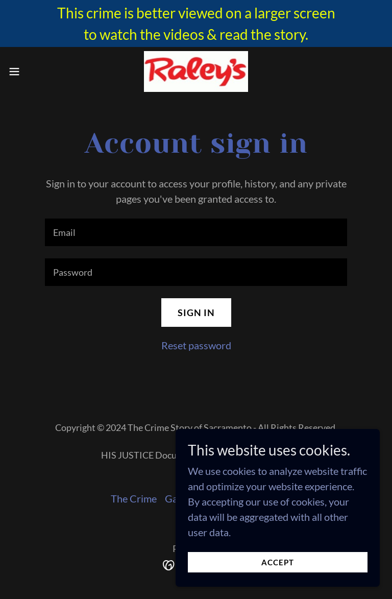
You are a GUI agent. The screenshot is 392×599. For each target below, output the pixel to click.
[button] (33, 71)
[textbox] (196, 232)
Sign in (196, 312)
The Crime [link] (134, 498)
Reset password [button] (196, 345)
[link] (196, 71)
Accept (277, 562)
